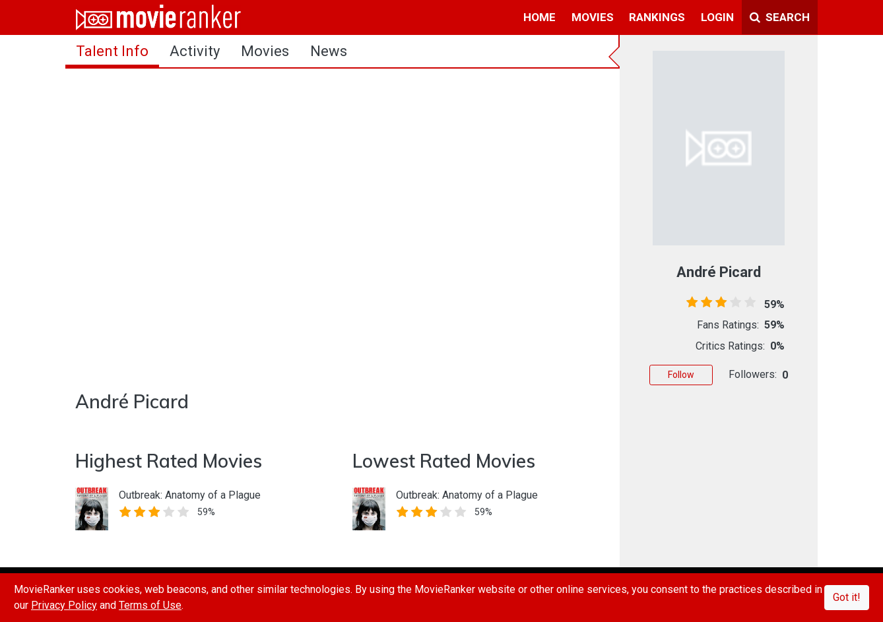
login (717, 17)
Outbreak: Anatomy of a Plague (190, 495)
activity (195, 51)
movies (593, 17)
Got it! (847, 597)
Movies (265, 51)
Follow (681, 374)
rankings (657, 17)
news (328, 51)
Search (780, 17)
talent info (112, 51)
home (539, 17)
